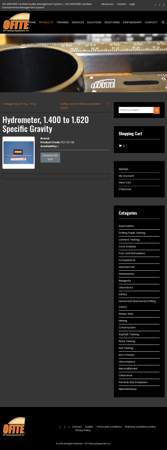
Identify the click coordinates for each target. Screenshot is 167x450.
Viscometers (127, 362)
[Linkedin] (164, 5)
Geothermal (127, 267)
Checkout (125, 189)
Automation (126, 226)
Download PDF (50, 157)
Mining (123, 321)
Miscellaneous (128, 389)
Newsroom (108, 4)
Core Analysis (127, 246)
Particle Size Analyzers (133, 382)
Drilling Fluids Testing (132, 233)
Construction (127, 327)
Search (161, 22)
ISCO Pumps (126, 355)
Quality (89, 426)
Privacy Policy (83, 430)
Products (46, 22)
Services (78, 22)
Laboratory (126, 287)
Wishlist (123, 169)
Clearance (125, 375)
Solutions (94, 22)
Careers (121, 4)
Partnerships (132, 22)
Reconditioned (128, 368)
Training (63, 22)
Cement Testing (129, 240)
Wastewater (127, 274)
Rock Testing (127, 341)
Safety (123, 294)
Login (132, 4)
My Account (126, 176)
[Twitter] (159, 5)
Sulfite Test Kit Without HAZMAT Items (81, 106)
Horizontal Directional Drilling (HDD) (137, 304)
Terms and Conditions (109, 426)
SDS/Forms (112, 22)
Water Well (126, 314)
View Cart (125, 182)
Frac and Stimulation (132, 253)
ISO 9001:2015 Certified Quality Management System (32, 4)
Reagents (125, 281)
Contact (151, 22)
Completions (127, 260)
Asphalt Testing (129, 334)
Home (32, 22)
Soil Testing (126, 348)
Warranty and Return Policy (140, 426)
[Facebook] (155, 5)
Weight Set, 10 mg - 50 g (20, 104)
